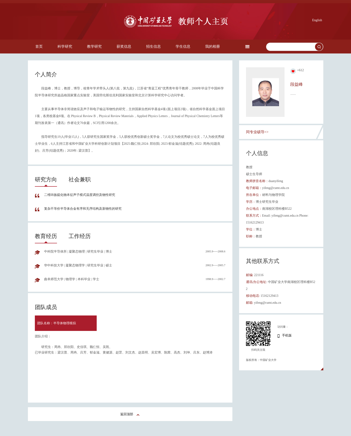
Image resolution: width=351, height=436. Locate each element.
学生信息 (183, 46)
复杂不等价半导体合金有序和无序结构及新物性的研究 (83, 208)
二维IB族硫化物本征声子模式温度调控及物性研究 (79, 195)
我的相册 (212, 46)
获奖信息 (124, 46)
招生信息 (153, 46)
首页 (39, 46)
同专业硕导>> (257, 132)
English (317, 20)
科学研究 (64, 46)
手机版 (287, 335)
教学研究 (94, 46)
